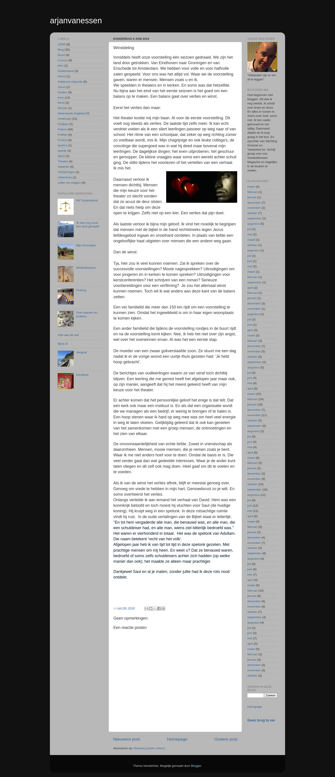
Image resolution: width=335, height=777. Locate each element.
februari (252, 192)
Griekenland (66, 71)
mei (249, 234)
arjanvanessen (76, 20)
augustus (253, 223)
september (254, 218)
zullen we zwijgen (69, 182)
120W (61, 44)
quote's (62, 145)
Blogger (196, 765)
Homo (62, 76)
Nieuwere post (126, 739)
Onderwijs (64, 118)
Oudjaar (63, 124)
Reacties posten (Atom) (149, 748)
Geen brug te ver (261, 720)
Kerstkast (82, 374)
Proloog (81, 290)
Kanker (62, 92)
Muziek (62, 108)
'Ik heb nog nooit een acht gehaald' (87, 224)
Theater (63, 161)
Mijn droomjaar (86, 245)
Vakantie (63, 166)
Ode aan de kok (68, 335)
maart (251, 186)
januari (251, 197)
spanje (62, 150)
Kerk (61, 97)
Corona (62, 60)
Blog (61, 49)
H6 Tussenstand (87, 200)
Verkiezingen (66, 172)
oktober (252, 213)
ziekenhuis (65, 177)
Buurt (61, 55)
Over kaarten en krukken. (86, 314)
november (254, 207)
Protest (62, 140)
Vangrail (81, 352)
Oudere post (225, 739)
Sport (61, 156)
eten (60, 65)
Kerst (61, 102)
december (254, 202)
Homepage (177, 739)
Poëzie (62, 129)
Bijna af (63, 343)
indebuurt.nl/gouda (70, 81)
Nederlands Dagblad (71, 113)
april (250, 287)
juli (249, 229)
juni (249, 261)
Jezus (61, 87)
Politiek (62, 134)
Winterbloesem (86, 267)
